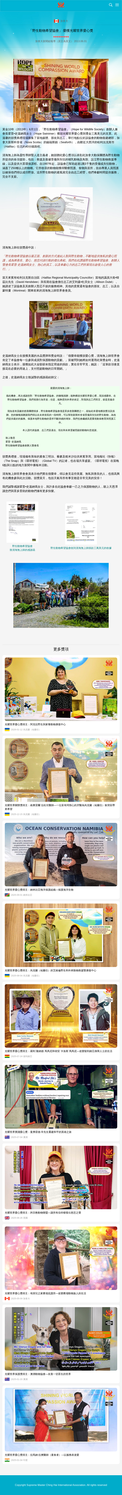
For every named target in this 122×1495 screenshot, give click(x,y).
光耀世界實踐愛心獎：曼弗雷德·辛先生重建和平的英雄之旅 (38, 1132)
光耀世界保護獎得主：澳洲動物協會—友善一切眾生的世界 (38, 1374)
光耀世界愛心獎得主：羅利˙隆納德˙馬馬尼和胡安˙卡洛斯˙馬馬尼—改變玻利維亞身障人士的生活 (58, 1051)
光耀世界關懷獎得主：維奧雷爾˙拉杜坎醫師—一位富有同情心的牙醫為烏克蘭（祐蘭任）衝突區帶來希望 (60, 807)
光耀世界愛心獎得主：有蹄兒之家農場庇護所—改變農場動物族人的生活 (45, 1293)
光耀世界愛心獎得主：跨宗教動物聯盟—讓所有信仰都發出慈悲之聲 (43, 1212)
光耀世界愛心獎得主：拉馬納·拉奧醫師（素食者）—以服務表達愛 (42, 1455)
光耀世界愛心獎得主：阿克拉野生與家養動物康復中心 (35, 724)
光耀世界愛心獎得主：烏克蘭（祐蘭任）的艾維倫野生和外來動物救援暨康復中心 (50, 970)
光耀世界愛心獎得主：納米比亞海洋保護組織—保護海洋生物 (39, 889)
